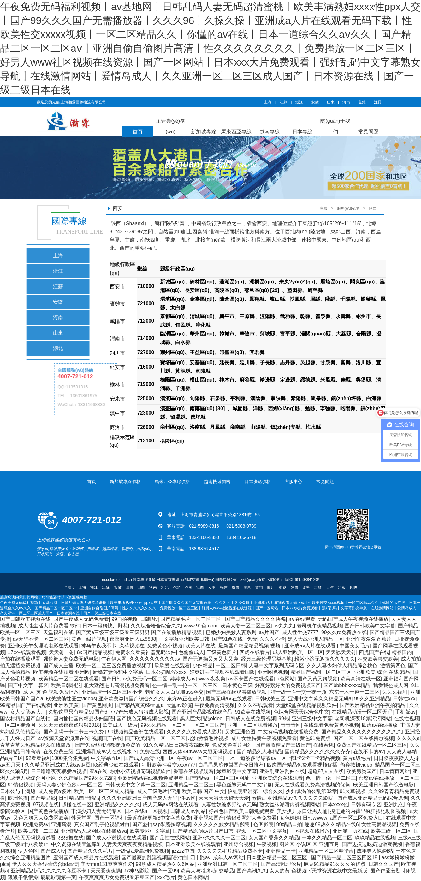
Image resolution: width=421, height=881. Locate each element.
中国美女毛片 (355, 645)
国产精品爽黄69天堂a (139, 705)
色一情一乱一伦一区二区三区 (185, 685)
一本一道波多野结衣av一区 (255, 758)
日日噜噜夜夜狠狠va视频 (59, 771)
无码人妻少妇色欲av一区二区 (69, 784)
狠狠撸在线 (71, 837)
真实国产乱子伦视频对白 (102, 824)
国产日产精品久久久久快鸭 (255, 619)
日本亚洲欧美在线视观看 (193, 844)
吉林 (318, 587)
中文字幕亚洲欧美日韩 (184, 639)
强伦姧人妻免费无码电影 (71, 659)
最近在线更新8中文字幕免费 (159, 817)
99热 (283, 718)
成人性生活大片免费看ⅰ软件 (49, 625)
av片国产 (269, 632)
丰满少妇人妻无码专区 (96, 811)
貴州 (259, 587)
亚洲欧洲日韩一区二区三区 (227, 864)
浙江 (299, 102)
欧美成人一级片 (120, 725)
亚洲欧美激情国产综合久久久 (131, 698)
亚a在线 (98, 771)
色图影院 (263, 824)
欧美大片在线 (200, 645)
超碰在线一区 (77, 804)
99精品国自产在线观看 (25, 705)
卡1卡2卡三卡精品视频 (314, 758)
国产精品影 (43, 798)
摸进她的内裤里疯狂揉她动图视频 (368, 811)
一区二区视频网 (17, 725)
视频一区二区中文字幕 (261, 831)
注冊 (378, 102)
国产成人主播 (58, 665)
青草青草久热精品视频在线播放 (36, 745)
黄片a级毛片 (357, 758)
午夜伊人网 (114, 659)
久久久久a (408, 738)
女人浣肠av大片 (28, 712)
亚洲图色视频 (273, 672)
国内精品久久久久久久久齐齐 (317, 751)
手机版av (405, 712)
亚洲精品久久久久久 (117, 804)
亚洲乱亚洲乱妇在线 (282, 771)
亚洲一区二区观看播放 (252, 725)
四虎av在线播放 (379, 725)
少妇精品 (203, 665)
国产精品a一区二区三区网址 (217, 778)
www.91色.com (200, 625)
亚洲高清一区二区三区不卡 (112, 692)
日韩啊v (149, 619)
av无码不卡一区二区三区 (41, 639)
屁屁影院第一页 (58, 877)
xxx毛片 (166, 877)
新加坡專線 (203, 131)
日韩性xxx (404, 698)
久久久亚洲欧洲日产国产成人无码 (139, 798)
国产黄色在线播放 (48, 811)
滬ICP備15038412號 (301, 579)
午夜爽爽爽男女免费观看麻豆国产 (117, 877)
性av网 (188, 798)
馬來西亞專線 (236, 131)
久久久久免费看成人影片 (194, 731)
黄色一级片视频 (89, 639)
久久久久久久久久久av (154, 659)
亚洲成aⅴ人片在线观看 (310, 645)
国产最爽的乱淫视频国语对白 (154, 857)
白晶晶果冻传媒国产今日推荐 (231, 764)
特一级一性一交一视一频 (298, 692)
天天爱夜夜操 (106, 870)
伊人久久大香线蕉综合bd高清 (45, 864)
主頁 (324, 208)
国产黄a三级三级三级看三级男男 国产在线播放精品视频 (139, 632)
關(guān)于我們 (335, 126)
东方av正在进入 (185, 698)
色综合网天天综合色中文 (301, 712)
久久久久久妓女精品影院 (222, 824)
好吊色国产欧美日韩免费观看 (241, 811)
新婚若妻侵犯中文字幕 (118, 672)
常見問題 (368, 131)
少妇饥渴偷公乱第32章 (311, 791)
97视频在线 (46, 804)
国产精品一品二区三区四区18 (345, 857)
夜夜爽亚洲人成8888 (133, 639)
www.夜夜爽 (211, 678)
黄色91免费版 (315, 738)
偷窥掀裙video (356, 764)
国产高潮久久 (252, 870)
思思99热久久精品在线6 (332, 824)
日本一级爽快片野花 (105, 625)
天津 (330, 587)
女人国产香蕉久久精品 (273, 837)
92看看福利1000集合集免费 (57, 758)
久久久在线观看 (255, 705)
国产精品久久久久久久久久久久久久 (361, 731)
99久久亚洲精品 (372, 698)
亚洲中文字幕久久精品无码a (320, 698)
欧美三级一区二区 (391, 831)
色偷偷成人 (191, 652)
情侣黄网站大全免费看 (251, 817)
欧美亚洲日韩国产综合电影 (383, 784)
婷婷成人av (183, 678)
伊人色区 (28, 851)
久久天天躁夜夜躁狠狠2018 (69, 725)
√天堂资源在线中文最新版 (338, 870)
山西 (141, 587)
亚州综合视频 (238, 844)
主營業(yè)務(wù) (170, 126)
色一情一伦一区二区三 (330, 778)
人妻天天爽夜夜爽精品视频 (132, 844)
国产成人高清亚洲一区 (149, 758)
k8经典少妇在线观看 (116, 764)
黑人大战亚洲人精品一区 (315, 639)
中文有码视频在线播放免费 (288, 731)
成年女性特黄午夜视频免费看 (264, 738)
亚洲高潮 (61, 824)
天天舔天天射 (341, 652)
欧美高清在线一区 (361, 678)
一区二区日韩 (231, 665)
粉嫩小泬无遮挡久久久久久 (324, 659)
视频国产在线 (107, 738)
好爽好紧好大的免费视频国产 (288, 685)
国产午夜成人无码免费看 (81, 619)
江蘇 (283, 102)
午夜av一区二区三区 (200, 758)
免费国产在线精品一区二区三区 (371, 745)
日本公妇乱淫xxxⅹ (166, 672)
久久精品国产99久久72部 (86, 778)
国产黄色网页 (97, 705)
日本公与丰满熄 (17, 791)
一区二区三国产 (207, 725)
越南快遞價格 (217, 481)
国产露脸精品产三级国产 (283, 745)
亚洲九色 (394, 804)
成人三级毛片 (152, 791)
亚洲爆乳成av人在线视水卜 (106, 751)
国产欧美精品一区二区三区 (155, 738)
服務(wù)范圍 (348, 208)
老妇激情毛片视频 (208, 738)
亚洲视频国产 (208, 817)
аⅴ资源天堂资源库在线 (63, 738)
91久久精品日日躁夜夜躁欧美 (176, 745)
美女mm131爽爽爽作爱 (107, 864)
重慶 (282, 587)
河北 (165, 587)
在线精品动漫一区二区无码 (362, 712)
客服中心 (293, 481)
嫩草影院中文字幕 (236, 771)
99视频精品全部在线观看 (136, 731)
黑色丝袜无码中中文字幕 (244, 784)
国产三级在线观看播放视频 (237, 692)
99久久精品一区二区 (163, 725)
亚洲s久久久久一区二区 (219, 837)
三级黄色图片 (221, 652)
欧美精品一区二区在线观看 (68, 678)
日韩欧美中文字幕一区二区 (135, 784)
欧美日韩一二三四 (38, 831)
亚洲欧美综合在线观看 (277, 778)
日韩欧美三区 (270, 698)
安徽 (315, 102)
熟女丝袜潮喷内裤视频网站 (289, 804)
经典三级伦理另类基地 (266, 659)
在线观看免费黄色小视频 (331, 725)
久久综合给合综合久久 (156, 625)
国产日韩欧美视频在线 (25, 619)
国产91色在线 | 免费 (234, 639)
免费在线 (150, 751)
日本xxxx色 (335, 804)
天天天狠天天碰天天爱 (224, 798)
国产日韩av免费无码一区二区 (134, 678)
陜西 (373, 208)
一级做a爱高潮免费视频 (142, 851)
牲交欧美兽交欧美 (378, 659)
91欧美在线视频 (253, 712)
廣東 (247, 587)
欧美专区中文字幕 (150, 831)
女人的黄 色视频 (288, 870)
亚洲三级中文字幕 (312, 718)
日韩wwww (315, 817)
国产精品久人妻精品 (259, 751)
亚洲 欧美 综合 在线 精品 (382, 672)
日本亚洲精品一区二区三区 (277, 857)
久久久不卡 (272, 639)
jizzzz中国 (183, 851)
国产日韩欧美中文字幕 (370, 625)
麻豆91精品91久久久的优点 (334, 864)
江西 (200, 587)
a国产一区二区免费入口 (356, 817)
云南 (212, 587)
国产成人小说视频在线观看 (116, 837)
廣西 (235, 587)
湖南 (188, 587)
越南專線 (269, 131)
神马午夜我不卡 (98, 645)
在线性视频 (406, 718)
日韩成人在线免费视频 (250, 718)
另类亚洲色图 (240, 731)
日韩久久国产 (383, 864)
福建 (224, 587)
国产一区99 (165, 870)
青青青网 (291, 725)
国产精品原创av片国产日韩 (203, 831)
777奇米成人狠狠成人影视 (139, 712)
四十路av (200, 857)
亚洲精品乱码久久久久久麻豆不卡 (49, 870)
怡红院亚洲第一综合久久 (255, 791)
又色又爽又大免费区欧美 (41, 817)
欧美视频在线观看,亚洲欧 (61, 672)
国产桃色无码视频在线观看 (146, 718)
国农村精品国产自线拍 (25, 718)
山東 (331, 102)
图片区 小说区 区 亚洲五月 (309, 844)
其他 (353, 587)
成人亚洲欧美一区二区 (298, 652)
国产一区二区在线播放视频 (363, 738)
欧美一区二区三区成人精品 (104, 791)
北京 (341, 587)
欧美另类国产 (361, 771)
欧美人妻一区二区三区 (245, 625)
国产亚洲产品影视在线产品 (202, 712)
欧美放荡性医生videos (71, 698)
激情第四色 (393, 665)
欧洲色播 (18, 798)
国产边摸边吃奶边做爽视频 (372, 844)
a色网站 (286, 678)
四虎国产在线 (374, 652)
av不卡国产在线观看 (251, 678)
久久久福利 (394, 692)
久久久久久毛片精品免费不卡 (230, 851)
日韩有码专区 (366, 804)
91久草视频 (352, 791)
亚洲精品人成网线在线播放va (94, 831)
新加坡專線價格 (125, 481)
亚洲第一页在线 (350, 831)
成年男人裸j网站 (375, 851)
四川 (271, 587)
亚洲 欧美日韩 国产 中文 (197, 791)
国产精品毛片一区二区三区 (191, 619)
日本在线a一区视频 (146, 811)
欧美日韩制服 (66, 685)
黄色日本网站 (193, 877)
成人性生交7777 (300, 632)
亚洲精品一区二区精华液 (326, 851)
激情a (258, 798)
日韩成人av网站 (188, 811)
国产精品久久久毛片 (90, 851)
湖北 (176, 587)
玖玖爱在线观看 (172, 665)
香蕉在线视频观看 (193, 771)
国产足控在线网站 (170, 837)
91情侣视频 (21, 784)
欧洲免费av (36, 824)
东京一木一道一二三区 (354, 692)
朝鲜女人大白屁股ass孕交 (174, 692)
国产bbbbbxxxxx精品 (347, 685)
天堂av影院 (179, 705)
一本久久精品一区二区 (327, 837)
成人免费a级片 (54, 791)
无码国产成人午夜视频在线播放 (353, 619)
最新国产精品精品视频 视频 (250, 645)
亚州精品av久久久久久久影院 (301, 798)
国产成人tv (53, 851)
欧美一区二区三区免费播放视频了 (114, 665)
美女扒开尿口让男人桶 (302, 811)
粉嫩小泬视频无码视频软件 (140, 771)
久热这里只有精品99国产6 (77, 712)
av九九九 (283, 625)
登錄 (362, 102)
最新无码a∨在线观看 (228, 698)
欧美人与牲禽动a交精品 (207, 870)
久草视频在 (132, 645)
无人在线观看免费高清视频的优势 (312, 784)
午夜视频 (267, 844)
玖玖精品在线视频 (375, 837)
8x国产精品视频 (95, 652)
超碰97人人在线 (326, 771)
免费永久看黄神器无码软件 (145, 652)
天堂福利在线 (58, 632)
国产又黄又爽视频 (317, 678)
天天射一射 (61, 652)
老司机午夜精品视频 (319, 625)
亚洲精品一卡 (280, 851)
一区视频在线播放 (309, 831)
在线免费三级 (58, 751)
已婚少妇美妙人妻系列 (231, 632)
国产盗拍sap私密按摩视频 (161, 824)
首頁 (138, 131)
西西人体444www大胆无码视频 (198, 751)
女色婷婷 (290, 817)
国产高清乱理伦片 (281, 864)
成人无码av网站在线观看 (171, 804)
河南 (346, 102)
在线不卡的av (368, 751)
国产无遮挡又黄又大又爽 (210, 659)
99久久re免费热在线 (344, 632)
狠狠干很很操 (23, 877)
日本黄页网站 (394, 771)
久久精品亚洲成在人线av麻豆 (58, 764)
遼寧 (306, 587)
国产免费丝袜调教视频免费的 (107, 745)
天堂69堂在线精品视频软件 (306, 705)
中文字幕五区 (106, 758)
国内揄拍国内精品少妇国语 (83, 718)
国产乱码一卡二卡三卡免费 (74, 731)
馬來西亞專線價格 (172, 481)
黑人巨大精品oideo (201, 718)
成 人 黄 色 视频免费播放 (51, 692)
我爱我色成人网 (390, 685)
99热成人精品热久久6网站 (165, 864)
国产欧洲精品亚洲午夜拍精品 (373, 705)
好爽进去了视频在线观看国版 (222, 672)
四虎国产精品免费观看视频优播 (302, 764)
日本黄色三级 (237, 685)
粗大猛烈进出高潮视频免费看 (117, 685)
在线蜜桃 (323, 745)
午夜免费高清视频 (214, 705)
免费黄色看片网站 (232, 745)
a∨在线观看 (301, 619)
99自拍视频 (124, 619)
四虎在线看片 (255, 652)
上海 (267, 102)
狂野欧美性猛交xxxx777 (169, 764)
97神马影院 (136, 870)
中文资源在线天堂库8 (75, 844)
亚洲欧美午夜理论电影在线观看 (43, 645)
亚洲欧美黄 (66, 705)
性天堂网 (81, 817)
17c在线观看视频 (27, 652)
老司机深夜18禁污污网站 (363, 718)
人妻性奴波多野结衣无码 (229, 804)
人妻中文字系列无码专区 (276, 665)
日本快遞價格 (257, 481)
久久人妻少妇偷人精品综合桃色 (342, 665)
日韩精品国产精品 (79, 798)
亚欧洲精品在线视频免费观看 (150, 778)
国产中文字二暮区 (28, 685)
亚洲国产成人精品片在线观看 (86, 857)
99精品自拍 (289, 824)
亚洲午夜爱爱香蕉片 (368, 639)
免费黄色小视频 (164, 645)
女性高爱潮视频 (379, 824)
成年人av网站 (228, 857)
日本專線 (302, 131)
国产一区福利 (109, 817)
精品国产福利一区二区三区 (321, 672)
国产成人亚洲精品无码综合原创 (372, 798)
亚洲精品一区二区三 (191, 784)
